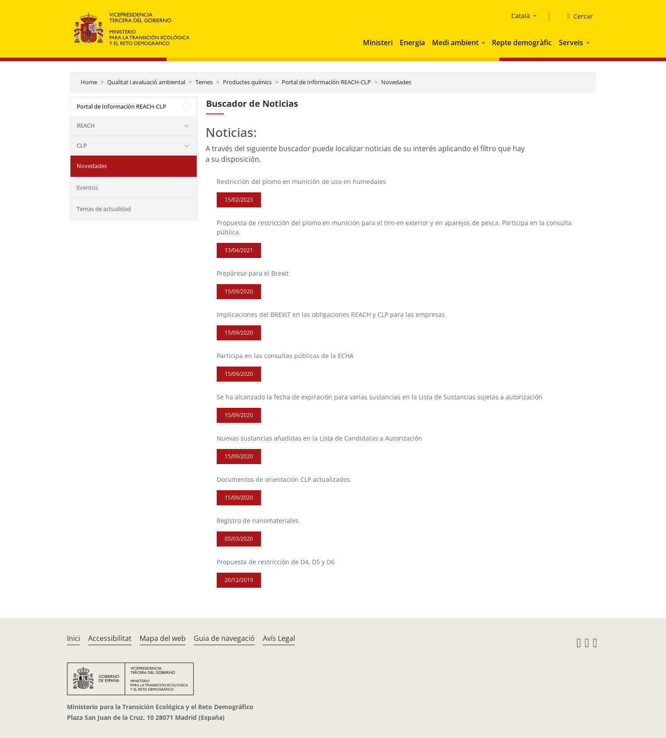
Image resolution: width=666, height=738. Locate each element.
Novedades (396, 82)
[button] (484, 43)
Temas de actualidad (104, 209)
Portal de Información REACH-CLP (326, 82)
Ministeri (378, 42)
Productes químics (247, 82)
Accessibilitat (110, 638)
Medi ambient (455, 42)
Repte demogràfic (522, 42)
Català (520, 16)
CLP (82, 145)
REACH (86, 125)
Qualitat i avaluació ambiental (146, 82)
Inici (73, 638)
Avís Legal (279, 638)
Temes (204, 82)
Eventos (87, 187)
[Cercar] (576, 16)
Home (89, 82)
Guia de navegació (224, 638)
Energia (412, 42)
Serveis (571, 42)
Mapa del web (163, 638)
